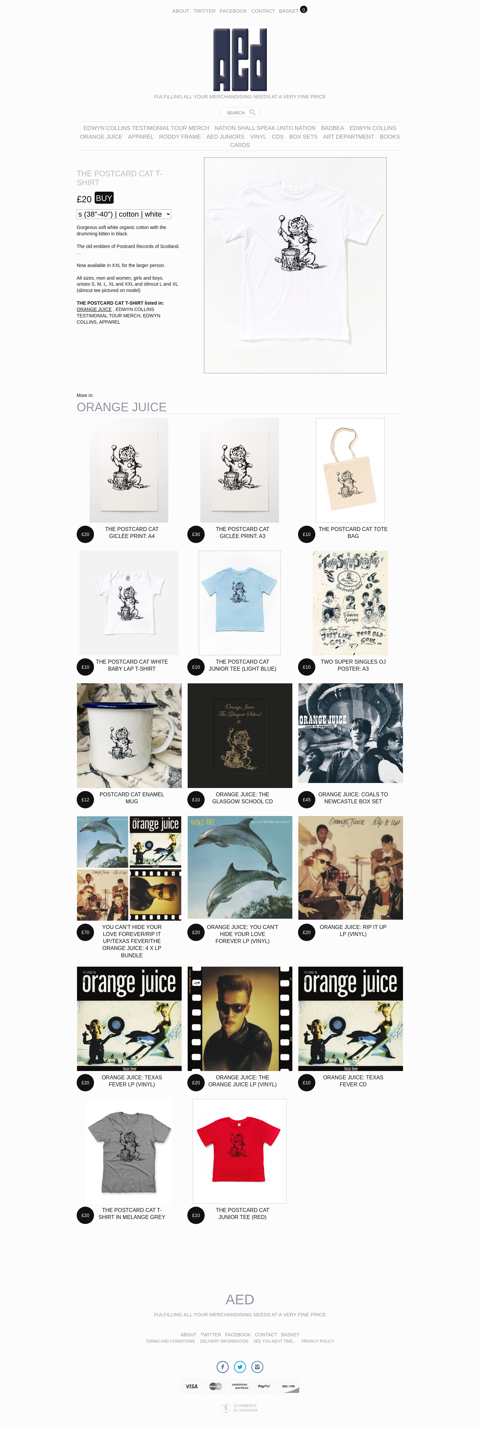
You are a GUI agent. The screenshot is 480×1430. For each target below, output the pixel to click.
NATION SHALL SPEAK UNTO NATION (265, 128)
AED (240, 1299)
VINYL (258, 137)
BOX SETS (303, 137)
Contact (263, 11)
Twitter (204, 11)
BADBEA (332, 128)
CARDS (240, 145)
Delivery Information (224, 1341)
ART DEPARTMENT (348, 137)
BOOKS (390, 137)
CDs (278, 137)
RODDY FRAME (180, 137)
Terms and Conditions (170, 1341)
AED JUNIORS (225, 137)
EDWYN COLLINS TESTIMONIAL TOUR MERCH (146, 128)
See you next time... (274, 1341)
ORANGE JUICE (101, 137)
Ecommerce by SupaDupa (245, 1408)
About (181, 11)
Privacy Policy (318, 1341)
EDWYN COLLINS (373, 128)
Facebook (233, 11)
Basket (289, 11)
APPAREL (141, 137)
